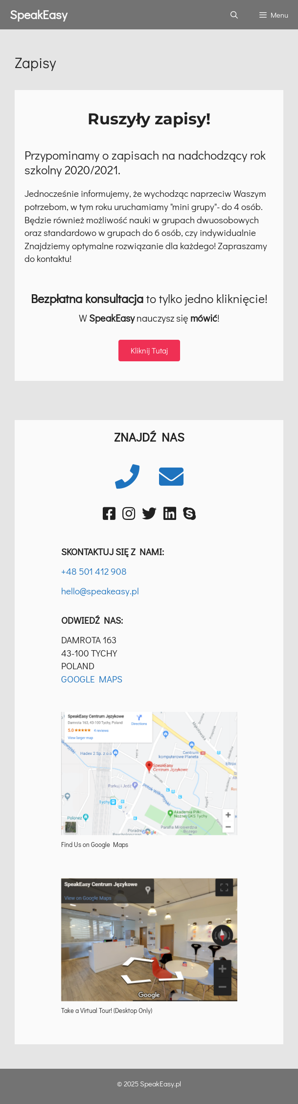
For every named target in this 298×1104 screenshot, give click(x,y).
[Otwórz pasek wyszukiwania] (233, 14)
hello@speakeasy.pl (100, 591)
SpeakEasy (38, 14)
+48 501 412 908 (94, 571)
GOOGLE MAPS (91, 679)
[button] (149, 350)
